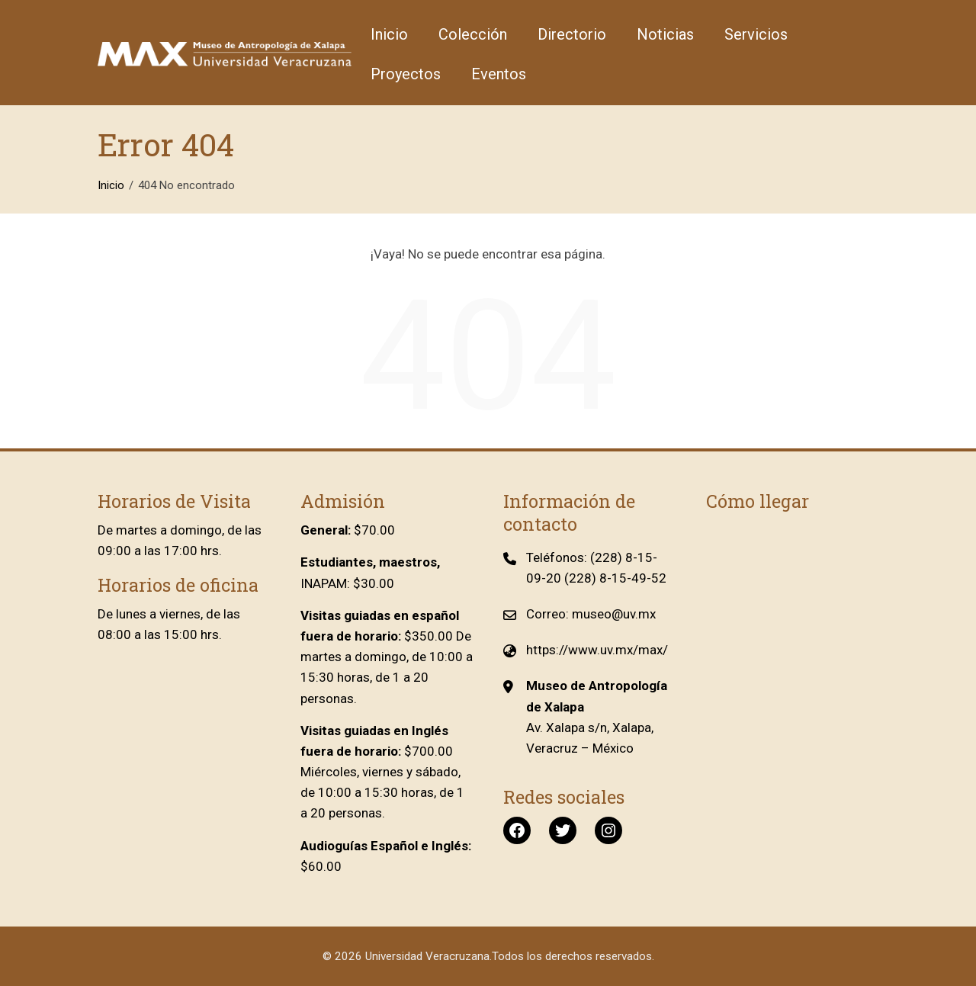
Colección (472, 34)
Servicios (756, 34)
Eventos (498, 74)
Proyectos (406, 74)
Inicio (389, 34)
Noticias (665, 34)
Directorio (572, 34)
